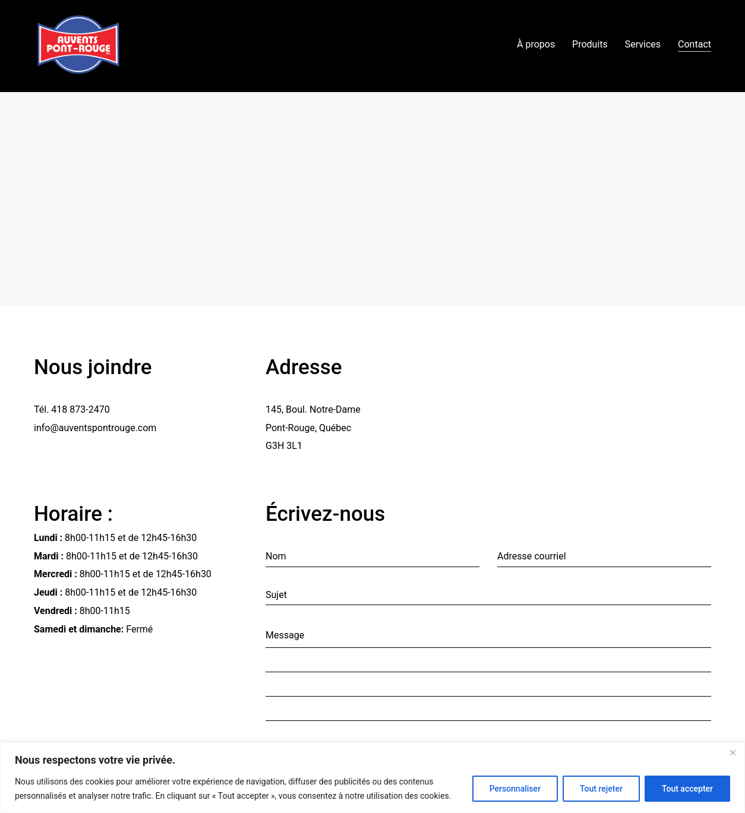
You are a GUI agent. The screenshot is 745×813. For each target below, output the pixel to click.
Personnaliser (515, 788)
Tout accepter (687, 788)
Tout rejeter (601, 788)
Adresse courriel (531, 556)
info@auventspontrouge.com (95, 428)
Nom (276, 556)
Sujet (276, 594)
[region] (372, 777)
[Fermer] (732, 752)
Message (285, 635)
